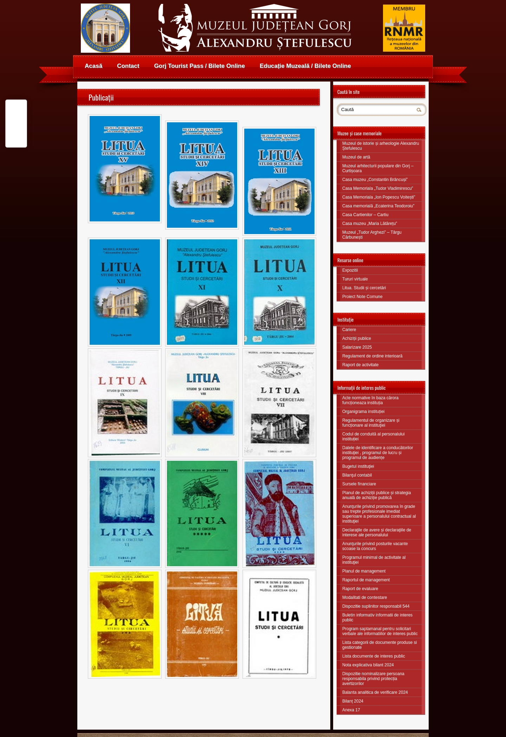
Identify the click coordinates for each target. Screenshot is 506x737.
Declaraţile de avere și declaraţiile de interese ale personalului (376, 532)
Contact (128, 66)
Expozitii (350, 270)
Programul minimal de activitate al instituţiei (374, 560)
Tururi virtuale (355, 279)
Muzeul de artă (356, 157)
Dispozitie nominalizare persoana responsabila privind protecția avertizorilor (373, 678)
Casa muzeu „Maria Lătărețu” (369, 223)
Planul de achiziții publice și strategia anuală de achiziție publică (376, 495)
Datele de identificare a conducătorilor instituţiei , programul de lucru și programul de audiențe (377, 452)
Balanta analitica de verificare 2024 (375, 692)
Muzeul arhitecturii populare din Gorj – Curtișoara (378, 168)
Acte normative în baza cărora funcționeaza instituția (370, 400)
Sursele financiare (359, 483)
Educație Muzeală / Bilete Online (305, 66)
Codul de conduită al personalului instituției (373, 436)
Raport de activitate (360, 364)
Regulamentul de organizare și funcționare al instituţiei (371, 423)
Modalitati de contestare (364, 597)
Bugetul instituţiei (358, 466)
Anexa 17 (351, 709)
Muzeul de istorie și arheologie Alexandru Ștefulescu (380, 146)
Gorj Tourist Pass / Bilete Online (199, 66)
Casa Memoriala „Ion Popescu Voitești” (378, 197)
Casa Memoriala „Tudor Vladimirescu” (377, 188)
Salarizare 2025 (357, 347)
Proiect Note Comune (362, 296)
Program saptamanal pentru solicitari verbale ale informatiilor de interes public (380, 631)
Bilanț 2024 (352, 701)
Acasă (93, 66)
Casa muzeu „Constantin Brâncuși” (375, 179)
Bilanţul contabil (357, 475)
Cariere (349, 329)
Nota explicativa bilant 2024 (368, 664)
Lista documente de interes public (373, 656)
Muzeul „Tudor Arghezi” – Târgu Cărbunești (372, 235)
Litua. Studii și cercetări (364, 287)
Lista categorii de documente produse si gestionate (379, 645)
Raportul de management (366, 579)
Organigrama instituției (363, 411)
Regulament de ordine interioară (372, 356)
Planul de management (363, 571)
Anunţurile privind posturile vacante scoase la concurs (375, 546)
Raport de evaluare (360, 588)
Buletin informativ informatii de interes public (377, 617)
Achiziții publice (356, 338)
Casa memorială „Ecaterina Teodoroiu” (378, 205)
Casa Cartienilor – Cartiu (365, 214)
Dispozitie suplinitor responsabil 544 (375, 606)
